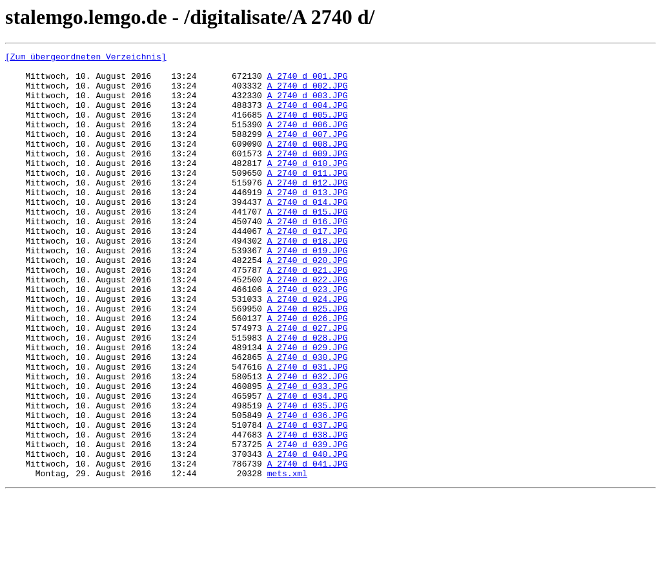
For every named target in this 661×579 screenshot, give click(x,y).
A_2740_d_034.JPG (307, 465)
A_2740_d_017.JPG (307, 267)
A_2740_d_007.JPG (307, 151)
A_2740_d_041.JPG (307, 547)
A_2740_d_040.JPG (307, 535)
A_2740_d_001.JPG (307, 81)
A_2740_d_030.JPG (307, 419)
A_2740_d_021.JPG (307, 314)
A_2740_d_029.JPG (307, 407)
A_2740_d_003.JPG (307, 105)
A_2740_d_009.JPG (307, 174)
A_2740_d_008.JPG (307, 163)
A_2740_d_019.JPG (307, 291)
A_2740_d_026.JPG (307, 372)
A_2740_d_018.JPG (307, 279)
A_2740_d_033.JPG (307, 453)
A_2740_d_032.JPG (307, 442)
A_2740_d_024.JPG (307, 349)
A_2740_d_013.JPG (307, 221)
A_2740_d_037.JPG (307, 500)
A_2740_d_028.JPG (307, 395)
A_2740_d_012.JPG (307, 209)
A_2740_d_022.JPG (307, 326)
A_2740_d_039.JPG (307, 523)
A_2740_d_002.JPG (307, 93)
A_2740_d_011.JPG (307, 198)
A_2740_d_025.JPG (307, 360)
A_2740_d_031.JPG (307, 430)
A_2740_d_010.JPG (307, 186)
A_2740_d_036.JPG (307, 488)
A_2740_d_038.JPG (307, 512)
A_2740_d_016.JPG (307, 256)
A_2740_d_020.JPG (307, 302)
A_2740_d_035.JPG (307, 477)
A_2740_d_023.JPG (307, 337)
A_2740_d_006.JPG (307, 139)
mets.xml (287, 558)
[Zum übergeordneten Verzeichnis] (86, 58)
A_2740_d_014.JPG (307, 232)
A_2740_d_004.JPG (307, 116)
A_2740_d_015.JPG (307, 244)
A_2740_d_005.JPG (307, 128)
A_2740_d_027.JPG (307, 384)
